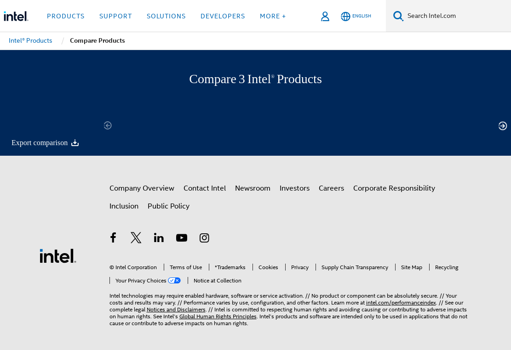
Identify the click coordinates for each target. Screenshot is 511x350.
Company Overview (141, 188)
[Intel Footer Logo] (58, 255)
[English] (356, 16)
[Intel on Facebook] (113, 239)
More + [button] (273, 16)
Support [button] (115, 16)
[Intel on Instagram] (204, 239)
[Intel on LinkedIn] (159, 239)
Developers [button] (223, 16)
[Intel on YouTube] (181, 239)
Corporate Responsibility (394, 188)
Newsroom (252, 188)
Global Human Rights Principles (218, 316)
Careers (331, 188)
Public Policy (168, 206)
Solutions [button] (166, 16)
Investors (295, 188)
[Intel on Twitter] (136, 239)
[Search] (398, 16)
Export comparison (45, 143)
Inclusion (123, 206)
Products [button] (66, 16)
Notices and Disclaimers (176, 309)
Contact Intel (205, 188)
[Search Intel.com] (457, 16)
